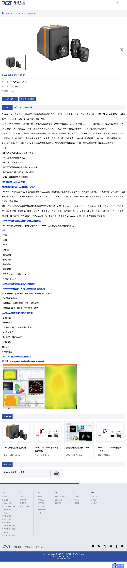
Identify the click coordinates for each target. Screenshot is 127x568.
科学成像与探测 (7, 509)
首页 (6, 13)
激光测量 (5, 500)
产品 (10, 13)
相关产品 (17, 107)
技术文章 (23, 500)
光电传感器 (6, 522)
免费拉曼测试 (60, 496)
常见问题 (58, 500)
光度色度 (40, 503)
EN (118, 3)
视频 (21, 509)
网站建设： (60, 558)
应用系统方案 (7, 516)
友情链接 (29, 547)
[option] (63, 46)
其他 (39, 513)
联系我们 (94, 500)
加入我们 (94, 503)
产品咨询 (10, 99)
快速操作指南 (24, 506)
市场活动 (76, 500)
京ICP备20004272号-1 (66, 556)
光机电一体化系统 (8, 535)
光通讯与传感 (7, 503)
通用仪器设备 (7, 519)
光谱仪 (4, 513)
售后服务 (58, 503)
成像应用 (40, 500)
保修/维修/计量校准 (27, 99)
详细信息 (7, 107)
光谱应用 (40, 506)
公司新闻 (76, 496)
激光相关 (40, 496)
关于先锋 (94, 496)
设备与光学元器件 (8, 506)
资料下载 (28, 107)
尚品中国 (67, 558)
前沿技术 (23, 496)
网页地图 (18, 547)
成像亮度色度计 (33, 13)
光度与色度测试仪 (20, 13)
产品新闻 (76, 503)
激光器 (4, 496)
